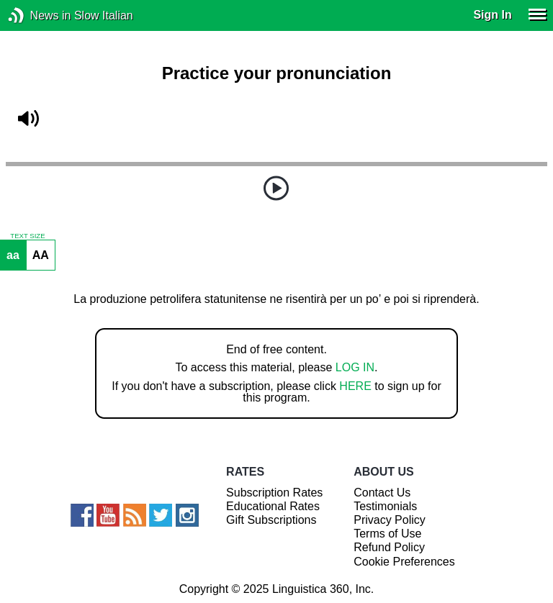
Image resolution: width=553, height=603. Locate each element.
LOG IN (355, 367)
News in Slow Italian (37, 15)
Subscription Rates (274, 492)
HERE (355, 386)
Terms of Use (387, 533)
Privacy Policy (390, 520)
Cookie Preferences (404, 562)
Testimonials (385, 506)
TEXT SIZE (27, 236)
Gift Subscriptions (271, 520)
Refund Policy (389, 547)
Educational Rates (273, 506)
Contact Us (382, 492)
